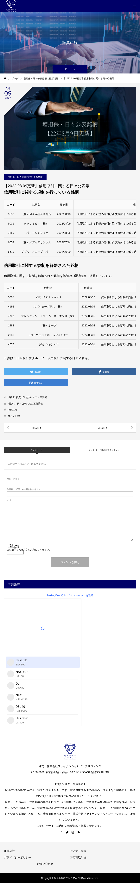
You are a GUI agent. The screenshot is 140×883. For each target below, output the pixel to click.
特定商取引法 (78, 857)
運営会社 (9, 850)
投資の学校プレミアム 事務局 (31, 397)
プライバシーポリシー (17, 857)
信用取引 (12, 409)
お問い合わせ (45, 863)
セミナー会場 (78, 850)
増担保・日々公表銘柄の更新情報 (25, 177)
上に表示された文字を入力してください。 (29, 549)
